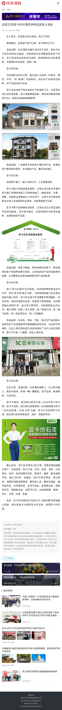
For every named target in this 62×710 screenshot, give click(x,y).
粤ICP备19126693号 (31, 703)
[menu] (58, 3)
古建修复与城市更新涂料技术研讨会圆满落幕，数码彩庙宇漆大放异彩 (31, 649)
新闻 (18, 30)
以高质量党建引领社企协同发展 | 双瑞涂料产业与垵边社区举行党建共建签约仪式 (40, 614)
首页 (3, 9)
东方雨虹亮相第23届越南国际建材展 (39, 671)
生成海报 (8, 558)
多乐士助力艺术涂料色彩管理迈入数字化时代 (23, 628)
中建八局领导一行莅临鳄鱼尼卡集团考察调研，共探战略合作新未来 (40, 598)
